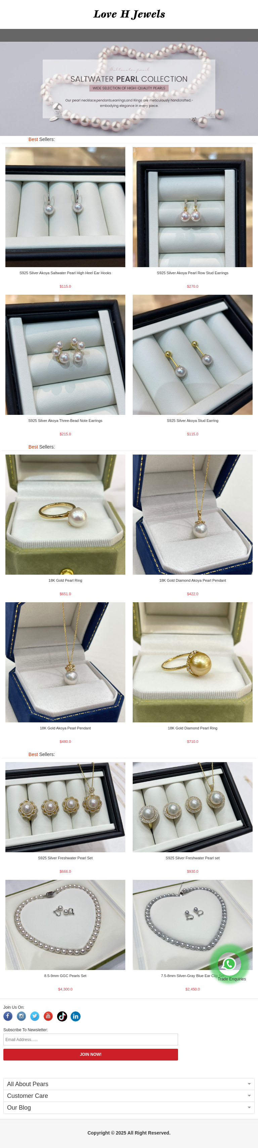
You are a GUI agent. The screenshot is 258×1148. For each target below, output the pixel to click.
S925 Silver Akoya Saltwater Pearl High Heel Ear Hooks (65, 273)
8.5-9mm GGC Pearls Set (65, 976)
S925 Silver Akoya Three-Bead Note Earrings (65, 421)
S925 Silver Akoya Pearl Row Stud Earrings (192, 273)
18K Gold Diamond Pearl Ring (192, 728)
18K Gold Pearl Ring (65, 580)
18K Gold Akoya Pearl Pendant (65, 728)
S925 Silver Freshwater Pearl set (193, 858)
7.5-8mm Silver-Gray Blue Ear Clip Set (192, 976)
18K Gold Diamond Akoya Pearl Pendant (192, 580)
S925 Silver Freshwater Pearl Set (65, 858)
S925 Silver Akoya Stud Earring (192, 421)
